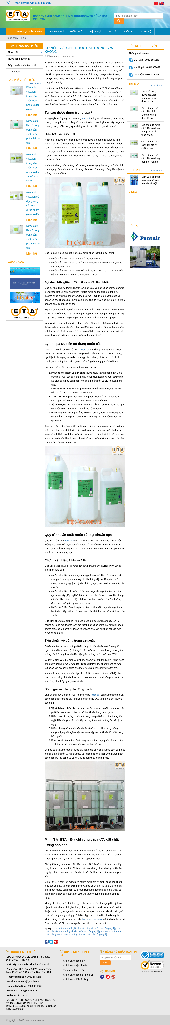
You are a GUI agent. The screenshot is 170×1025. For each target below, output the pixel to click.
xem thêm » (35, 83)
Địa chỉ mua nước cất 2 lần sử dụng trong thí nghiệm (150, 158)
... (110, 934)
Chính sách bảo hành (74, 960)
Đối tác (129, 31)
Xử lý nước (14, 71)
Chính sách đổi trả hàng (75, 979)
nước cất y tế (86, 928)
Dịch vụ (95, 31)
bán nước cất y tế (64, 931)
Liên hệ (146, 31)
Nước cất (13, 52)
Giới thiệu (77, 31)
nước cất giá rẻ (71, 928)
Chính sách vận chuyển (75, 965)
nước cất (86, 118)
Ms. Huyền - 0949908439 (144, 67)
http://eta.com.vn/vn (92, 919)
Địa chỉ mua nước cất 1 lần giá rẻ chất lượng (150, 145)
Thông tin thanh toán (73, 970)
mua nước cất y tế (70, 934)
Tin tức (112, 31)
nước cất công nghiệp (105, 928)
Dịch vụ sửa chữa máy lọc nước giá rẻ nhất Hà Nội (150, 180)
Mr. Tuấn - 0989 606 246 (144, 59)
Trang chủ (55, 31)
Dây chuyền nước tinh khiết (22, 65)
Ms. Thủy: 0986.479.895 (144, 74)
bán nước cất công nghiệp (86, 931)
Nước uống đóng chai (19, 58)
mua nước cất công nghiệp (94, 934)
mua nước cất (108, 931)
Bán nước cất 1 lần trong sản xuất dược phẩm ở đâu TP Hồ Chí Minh (33, 167)
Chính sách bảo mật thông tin (78, 974)
